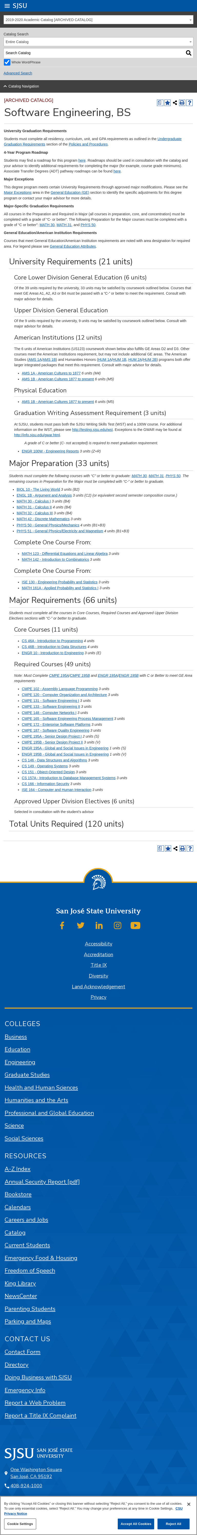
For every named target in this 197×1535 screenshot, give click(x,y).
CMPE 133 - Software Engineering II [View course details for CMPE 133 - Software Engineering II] (51, 706)
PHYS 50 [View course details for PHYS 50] (88, 225)
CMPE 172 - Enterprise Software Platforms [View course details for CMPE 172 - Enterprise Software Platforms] (56, 724)
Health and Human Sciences (41, 1088)
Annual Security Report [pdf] (42, 1182)
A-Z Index (18, 1169)
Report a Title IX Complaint (40, 1416)
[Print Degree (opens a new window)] (160, 103)
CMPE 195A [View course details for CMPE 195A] (59, 675)
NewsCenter (21, 1296)
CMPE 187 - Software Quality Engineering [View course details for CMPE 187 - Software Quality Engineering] (55, 730)
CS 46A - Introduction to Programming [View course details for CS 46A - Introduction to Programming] (52, 641)
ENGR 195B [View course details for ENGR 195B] (129, 675)
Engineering (20, 1062)
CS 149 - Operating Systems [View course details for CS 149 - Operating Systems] (45, 766)
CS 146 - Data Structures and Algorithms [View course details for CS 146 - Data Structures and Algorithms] (54, 760)
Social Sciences (24, 1138)
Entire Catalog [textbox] (17, 42)
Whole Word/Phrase (26, 62)
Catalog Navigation (23, 86)
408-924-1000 (26, 1486)
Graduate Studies (27, 1075)
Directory (16, 1365)
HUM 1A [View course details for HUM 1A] (105, 360)
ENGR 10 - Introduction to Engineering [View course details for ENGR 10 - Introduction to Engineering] (53, 653)
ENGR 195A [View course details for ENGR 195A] (107, 675)
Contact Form (23, 1352)
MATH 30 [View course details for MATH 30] (47, 225)
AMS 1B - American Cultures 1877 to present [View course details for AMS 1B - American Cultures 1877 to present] (58, 379)
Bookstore (18, 1194)
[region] (98, 1515)
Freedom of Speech (30, 1271)
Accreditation (98, 954)
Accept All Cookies (136, 1524)
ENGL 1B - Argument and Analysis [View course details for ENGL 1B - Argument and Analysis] (44, 495)
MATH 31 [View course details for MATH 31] (64, 225)
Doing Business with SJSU (38, 1377)
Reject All (173, 1524)
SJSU (20, 5)
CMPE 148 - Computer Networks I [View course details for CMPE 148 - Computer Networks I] (49, 713)
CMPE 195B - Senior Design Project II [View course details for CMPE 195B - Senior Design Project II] (52, 742)
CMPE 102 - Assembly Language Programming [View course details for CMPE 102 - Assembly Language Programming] (60, 689)
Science (14, 1125)
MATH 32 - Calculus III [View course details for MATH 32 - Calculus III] (35, 513)
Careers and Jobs (26, 1220)
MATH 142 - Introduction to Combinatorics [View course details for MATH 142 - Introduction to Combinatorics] (55, 559)
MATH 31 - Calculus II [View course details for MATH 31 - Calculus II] (34, 507)
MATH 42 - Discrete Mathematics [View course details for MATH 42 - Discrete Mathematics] (43, 519)
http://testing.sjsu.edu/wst (92, 430)
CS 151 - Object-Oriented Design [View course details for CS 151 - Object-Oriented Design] (48, 772)
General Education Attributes (73, 246)
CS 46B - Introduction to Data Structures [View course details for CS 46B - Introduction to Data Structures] (54, 647)
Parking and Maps (28, 1321)
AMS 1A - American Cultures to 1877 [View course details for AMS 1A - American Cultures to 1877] (51, 373)
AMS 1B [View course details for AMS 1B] (49, 360)
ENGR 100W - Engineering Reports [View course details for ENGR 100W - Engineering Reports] (50, 451)
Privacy (98, 997)
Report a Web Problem (35, 1403)
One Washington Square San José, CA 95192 (36, 1473)
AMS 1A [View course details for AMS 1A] (35, 360)
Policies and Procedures (88, 144)
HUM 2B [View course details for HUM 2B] (149, 360)
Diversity (98, 976)
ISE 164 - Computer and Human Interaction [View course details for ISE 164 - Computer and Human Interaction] (56, 790)
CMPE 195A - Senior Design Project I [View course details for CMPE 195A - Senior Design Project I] (52, 736)
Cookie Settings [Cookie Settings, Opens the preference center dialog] (20, 1524)
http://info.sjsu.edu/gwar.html (37, 435)
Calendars (18, 1207)
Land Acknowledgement (98, 986)
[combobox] (98, 19)
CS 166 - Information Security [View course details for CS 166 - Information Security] (45, 784)
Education (17, 1049)
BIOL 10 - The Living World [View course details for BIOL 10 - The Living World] (38, 489)
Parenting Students (30, 1309)
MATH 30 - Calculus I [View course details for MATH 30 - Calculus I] (34, 501)
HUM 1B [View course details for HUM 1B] (119, 360)
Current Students (27, 1245)
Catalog (15, 1233)
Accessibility (98, 944)
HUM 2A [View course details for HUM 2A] (135, 360)
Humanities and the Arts (36, 1100)
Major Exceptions (18, 192)
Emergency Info (25, 1390)
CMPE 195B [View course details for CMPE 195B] (80, 675)
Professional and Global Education (49, 1113)
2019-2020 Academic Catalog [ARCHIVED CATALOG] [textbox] (49, 20)
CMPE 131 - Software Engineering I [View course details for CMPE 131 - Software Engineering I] (50, 701)
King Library (20, 1283)
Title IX (99, 965)
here (81, 160)
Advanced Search (18, 73)
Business (16, 1037)
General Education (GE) (70, 192)
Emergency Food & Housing (41, 1258)
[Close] (188, 1504)
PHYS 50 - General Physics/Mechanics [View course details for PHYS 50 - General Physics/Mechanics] (48, 525)
